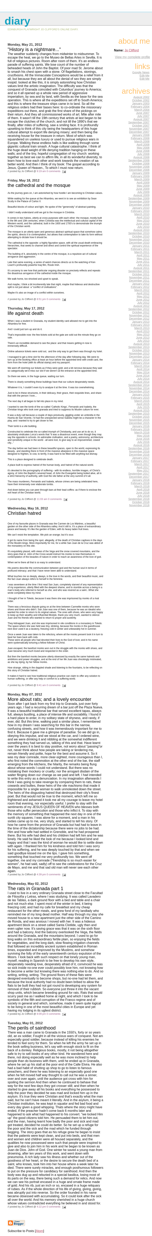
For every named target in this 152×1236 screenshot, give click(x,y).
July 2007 (143, 116)
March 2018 (141, 486)
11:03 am (42, 499)
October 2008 (141, 163)
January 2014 (141, 359)
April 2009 (143, 182)
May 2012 (143, 296)
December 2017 (139, 476)
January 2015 (141, 394)
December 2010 (139, 242)
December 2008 (139, 169)
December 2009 (139, 204)
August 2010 (141, 230)
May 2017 (143, 470)
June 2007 (142, 113)
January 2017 (141, 457)
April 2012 (143, 293)
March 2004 (141, 109)
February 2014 (140, 362)
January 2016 (141, 426)
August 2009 (141, 195)
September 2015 (138, 413)
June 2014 (142, 375)
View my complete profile (132, 57)
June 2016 (142, 438)
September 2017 (138, 473)
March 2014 (141, 366)
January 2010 (141, 207)
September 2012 (138, 309)
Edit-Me (144, 75)
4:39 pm (41, 874)
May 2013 (143, 334)
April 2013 (143, 331)
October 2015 (141, 416)
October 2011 (141, 274)
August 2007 (141, 119)
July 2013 (143, 340)
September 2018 (138, 499)
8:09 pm (41, 1013)
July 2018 (143, 495)
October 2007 (141, 125)
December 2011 (139, 280)
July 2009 (143, 192)
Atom (39, 1231)
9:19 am (41, 171)
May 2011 (143, 258)
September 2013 (138, 347)
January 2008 (141, 135)
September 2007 (138, 122)
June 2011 (142, 261)
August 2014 (141, 381)
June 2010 (142, 223)
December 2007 (139, 131)
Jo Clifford (131, 50)
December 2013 (139, 356)
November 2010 (139, 239)
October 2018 (141, 502)
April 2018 (143, 489)
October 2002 (141, 100)
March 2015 (141, 400)
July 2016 (143, 442)
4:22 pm (41, 1206)
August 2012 (141, 306)
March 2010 (141, 214)
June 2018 (142, 492)
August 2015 (141, 410)
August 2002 (141, 97)
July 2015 (143, 407)
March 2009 (141, 179)
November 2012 (139, 315)
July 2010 (143, 226)
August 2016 (141, 445)
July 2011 (143, 264)
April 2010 (143, 217)
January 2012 (141, 283)
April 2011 (143, 255)
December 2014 (139, 391)
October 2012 (141, 312)
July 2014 (143, 378)
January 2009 (141, 173)
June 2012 (142, 299)
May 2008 (143, 147)
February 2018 (140, 483)
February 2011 (140, 249)
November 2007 (139, 128)
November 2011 (139, 277)
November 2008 (139, 166)
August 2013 (141, 343)
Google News (140, 72)
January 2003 (141, 103)
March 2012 (141, 290)
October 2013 (141, 350)
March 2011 (141, 252)
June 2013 (142, 337)
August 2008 (141, 157)
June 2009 (142, 188)
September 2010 (138, 233)
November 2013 (139, 353)
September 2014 (138, 385)
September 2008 (138, 160)
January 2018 (141, 480)
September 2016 (138, 448)
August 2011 (141, 268)
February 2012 (140, 287)
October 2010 (141, 236)
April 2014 (143, 369)
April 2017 (143, 467)
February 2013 (140, 325)
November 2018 (139, 505)
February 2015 (140, 397)
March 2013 (141, 328)
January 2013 (141, 321)
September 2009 (138, 198)
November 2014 (139, 388)
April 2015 (143, 404)
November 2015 (139, 419)
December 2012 (139, 318)
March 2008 (141, 141)
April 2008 (143, 144)
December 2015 (139, 423)
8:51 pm (41, 299)
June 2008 (142, 150)
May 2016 (143, 435)
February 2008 (140, 138)
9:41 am (41, 685)
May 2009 (143, 185)
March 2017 (141, 464)
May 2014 (143, 372)
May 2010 (143, 220)
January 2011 (141, 245)
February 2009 (140, 176)
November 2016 (139, 451)
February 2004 (140, 106)
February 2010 (140, 211)
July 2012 (143, 302)
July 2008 (143, 154)
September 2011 (138, 271)
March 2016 (141, 432)
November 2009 (139, 201)
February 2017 (140, 461)
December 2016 (139, 454)
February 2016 (140, 429)
